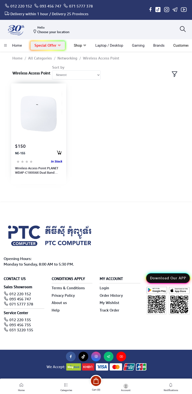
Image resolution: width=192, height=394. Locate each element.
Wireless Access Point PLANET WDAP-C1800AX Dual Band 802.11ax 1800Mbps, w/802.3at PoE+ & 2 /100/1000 (38, 170)
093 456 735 (20, 325)
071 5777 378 (81, 6)
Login (104, 288)
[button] (48, 45)
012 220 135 (20, 320)
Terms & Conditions (68, 288)
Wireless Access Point (101, 58)
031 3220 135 (21, 330)
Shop (80, 45)
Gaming (138, 45)
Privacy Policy (63, 295)
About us (59, 302)
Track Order (109, 310)
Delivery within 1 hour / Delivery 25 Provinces (49, 14)
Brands (159, 45)
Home (17, 58)
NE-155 (20, 153)
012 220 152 (21, 6)
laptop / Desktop (109, 45)
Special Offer (47, 45)
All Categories (40, 58)
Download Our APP (168, 278)
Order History (111, 295)
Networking (67, 58)
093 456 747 (50, 6)
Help (56, 310)
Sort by (58, 67)
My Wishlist (109, 302)
